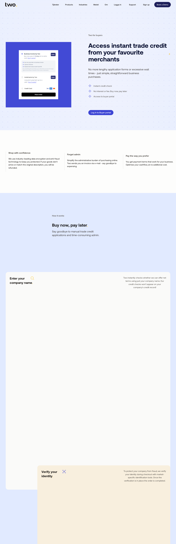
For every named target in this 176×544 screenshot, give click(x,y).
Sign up (146, 5)
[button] (55, 4)
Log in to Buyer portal (101, 112)
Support (132, 5)
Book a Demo (162, 5)
